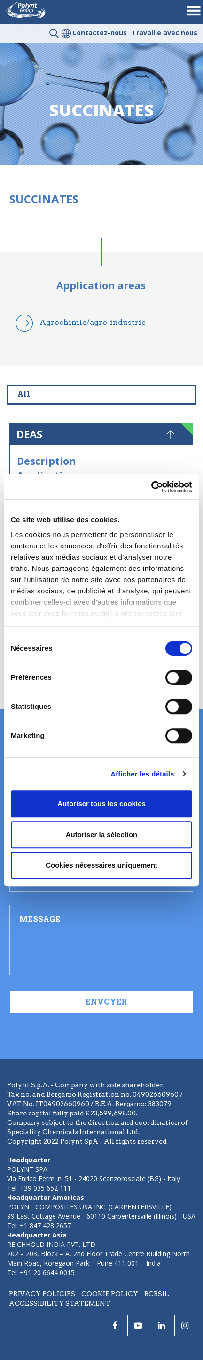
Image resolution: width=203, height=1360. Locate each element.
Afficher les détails (142, 774)
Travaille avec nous (164, 32)
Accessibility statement (59, 1303)
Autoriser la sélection (102, 834)
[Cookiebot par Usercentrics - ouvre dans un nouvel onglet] (151, 487)
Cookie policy (109, 1294)
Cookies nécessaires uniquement (101, 865)
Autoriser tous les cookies (101, 803)
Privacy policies (42, 1294)
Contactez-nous (99, 32)
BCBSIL (156, 1294)
